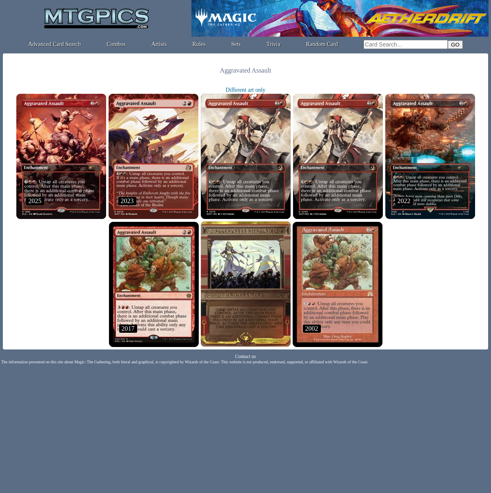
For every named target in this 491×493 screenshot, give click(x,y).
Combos (116, 44)
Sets (236, 44)
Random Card (322, 44)
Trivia (273, 44)
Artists (159, 44)
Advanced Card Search (54, 44)
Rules (199, 44)
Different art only (246, 90)
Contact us (245, 356)
